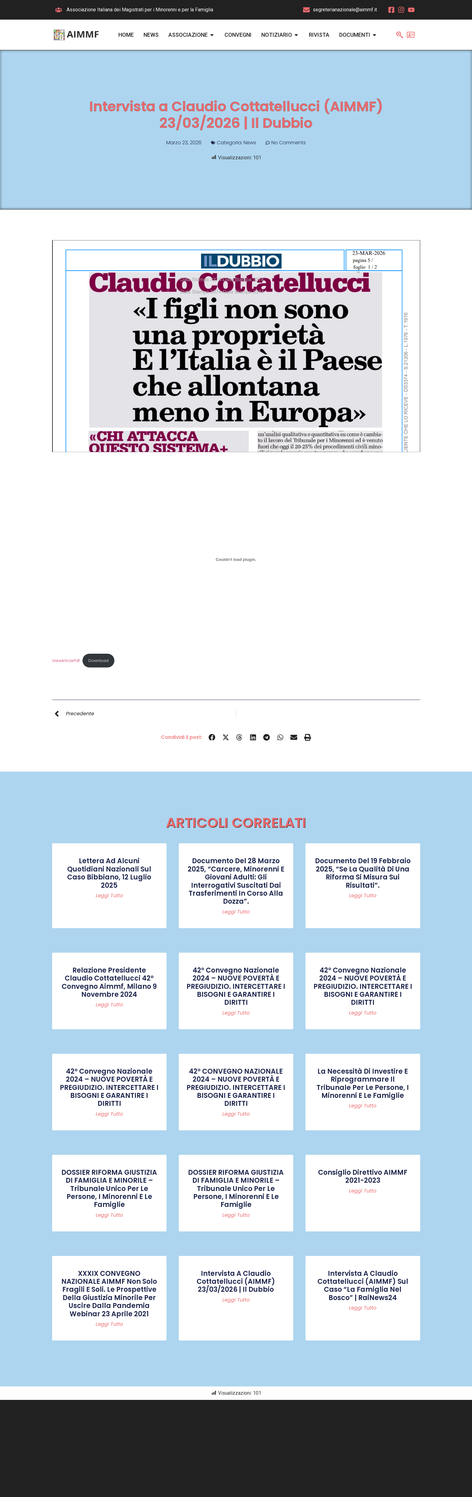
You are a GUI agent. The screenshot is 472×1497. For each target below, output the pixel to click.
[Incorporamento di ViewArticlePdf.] (236, 559)
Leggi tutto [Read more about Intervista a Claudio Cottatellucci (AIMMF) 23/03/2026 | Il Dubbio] (236, 1300)
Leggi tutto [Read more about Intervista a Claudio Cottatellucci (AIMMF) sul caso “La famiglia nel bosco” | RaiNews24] (362, 1308)
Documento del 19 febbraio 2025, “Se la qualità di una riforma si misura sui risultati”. (363, 873)
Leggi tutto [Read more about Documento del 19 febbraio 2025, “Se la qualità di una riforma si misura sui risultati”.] (362, 895)
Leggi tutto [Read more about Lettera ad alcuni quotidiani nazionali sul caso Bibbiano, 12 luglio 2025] (109, 895)
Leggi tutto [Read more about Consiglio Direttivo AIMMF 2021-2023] (362, 1191)
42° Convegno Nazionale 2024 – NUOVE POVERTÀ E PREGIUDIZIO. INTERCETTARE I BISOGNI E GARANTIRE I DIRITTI (235, 986)
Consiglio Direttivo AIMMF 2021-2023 (362, 1176)
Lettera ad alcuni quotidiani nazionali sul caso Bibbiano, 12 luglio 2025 (109, 873)
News (250, 142)
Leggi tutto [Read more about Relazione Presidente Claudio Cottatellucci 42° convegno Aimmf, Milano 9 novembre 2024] (109, 1004)
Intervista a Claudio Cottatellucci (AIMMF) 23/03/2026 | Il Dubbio (236, 1282)
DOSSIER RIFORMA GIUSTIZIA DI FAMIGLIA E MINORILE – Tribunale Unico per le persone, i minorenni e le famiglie (109, 1189)
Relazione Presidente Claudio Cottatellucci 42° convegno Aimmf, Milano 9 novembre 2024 (109, 982)
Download (98, 660)
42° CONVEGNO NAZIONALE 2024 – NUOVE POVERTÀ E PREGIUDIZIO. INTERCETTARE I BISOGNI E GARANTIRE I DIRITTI (235, 1088)
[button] (212, 737)
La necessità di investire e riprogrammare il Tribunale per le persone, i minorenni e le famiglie (363, 1083)
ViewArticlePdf (66, 660)
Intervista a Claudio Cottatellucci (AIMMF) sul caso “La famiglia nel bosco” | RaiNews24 (362, 1285)
